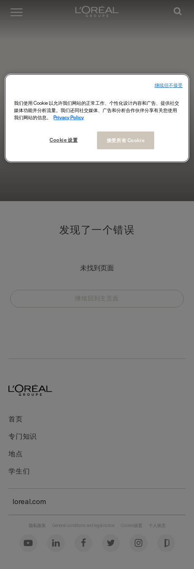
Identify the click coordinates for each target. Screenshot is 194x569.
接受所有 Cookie (125, 140)
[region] (97, 118)
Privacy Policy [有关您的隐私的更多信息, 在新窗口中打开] (68, 117)
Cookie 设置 (64, 139)
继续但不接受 (169, 85)
